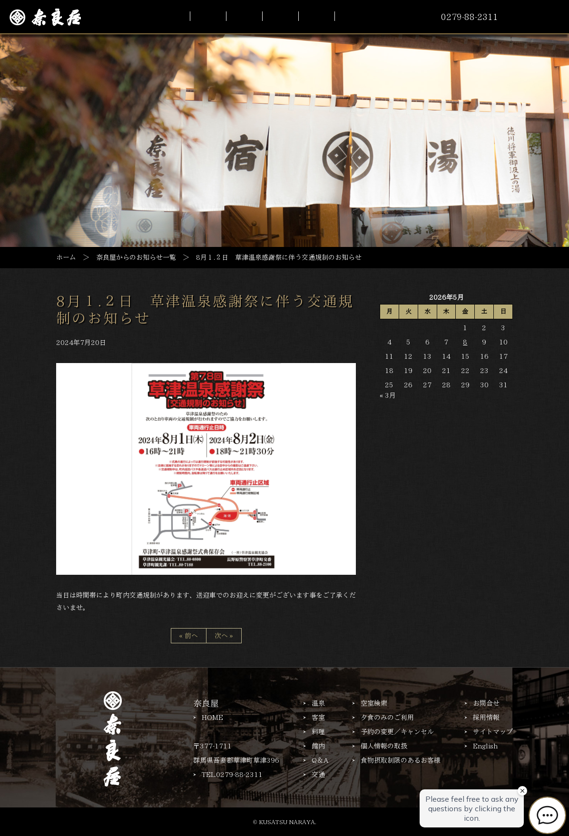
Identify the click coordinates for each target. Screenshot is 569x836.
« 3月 (388, 395)
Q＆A (320, 760)
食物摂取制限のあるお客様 (401, 760)
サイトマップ (493, 731)
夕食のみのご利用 (387, 717)
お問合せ (486, 703)
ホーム (66, 257)
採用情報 (486, 717)
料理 (318, 731)
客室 (318, 717)
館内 (318, 746)
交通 (318, 774)
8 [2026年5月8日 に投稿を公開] (465, 342)
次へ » (224, 635)
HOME (212, 717)
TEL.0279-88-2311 (232, 774)
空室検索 (374, 703)
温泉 (318, 703)
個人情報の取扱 (384, 746)
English (485, 746)
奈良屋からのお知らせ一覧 (136, 257)
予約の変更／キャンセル (397, 731)
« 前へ (188, 635)
